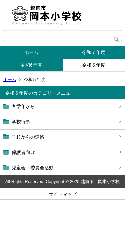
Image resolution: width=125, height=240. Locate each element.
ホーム (31, 52)
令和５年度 (93, 65)
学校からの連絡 (28, 137)
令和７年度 (93, 52)
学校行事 (21, 121)
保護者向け (23, 152)
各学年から (23, 106)
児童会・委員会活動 (33, 167)
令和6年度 (31, 65)
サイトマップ (63, 194)
